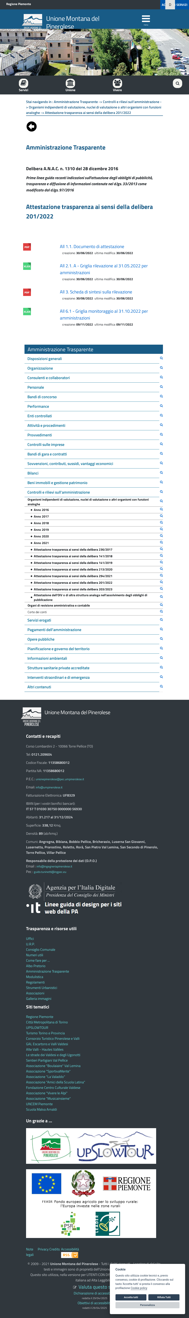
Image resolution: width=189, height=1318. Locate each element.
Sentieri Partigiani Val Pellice (47, 1060)
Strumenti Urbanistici (41, 987)
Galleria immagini (38, 998)
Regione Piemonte (18, 4)
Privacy (43, 1249)
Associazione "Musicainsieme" (48, 1098)
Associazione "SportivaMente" (48, 1071)
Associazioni (35, 993)
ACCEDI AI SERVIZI (174, 4)
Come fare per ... (38, 960)
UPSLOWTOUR (37, 1027)
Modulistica (34, 976)
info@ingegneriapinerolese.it (54, 866)
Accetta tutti (131, 1297)
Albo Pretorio (36, 965)
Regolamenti (35, 982)
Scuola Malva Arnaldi (41, 1109)
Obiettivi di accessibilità (95, 1303)
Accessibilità (70, 1249)
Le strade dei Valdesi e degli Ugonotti (53, 1054)
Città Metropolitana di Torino (47, 1022)
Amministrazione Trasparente (47, 971)
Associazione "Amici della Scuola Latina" (55, 1082)
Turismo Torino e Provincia (45, 1033)
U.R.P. (30, 944)
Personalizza (147, 1305)
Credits (54, 1249)
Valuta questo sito (97, 1287)
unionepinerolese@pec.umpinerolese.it (60, 779)
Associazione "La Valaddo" (45, 1076)
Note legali (30, 1252)
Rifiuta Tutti (164, 1297)
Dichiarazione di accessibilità (95, 1293)
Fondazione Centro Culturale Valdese (53, 1087)
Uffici (30, 938)
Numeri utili (34, 955)
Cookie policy (139, 1288)
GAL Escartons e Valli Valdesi (47, 1044)
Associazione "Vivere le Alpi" (46, 1093)
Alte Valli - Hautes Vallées (44, 1049)
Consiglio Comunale (40, 949)
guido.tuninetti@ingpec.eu (50, 872)
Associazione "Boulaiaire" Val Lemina (53, 1065)
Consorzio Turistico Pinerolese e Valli (53, 1038)
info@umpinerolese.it (49, 787)
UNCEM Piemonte (39, 1104)
